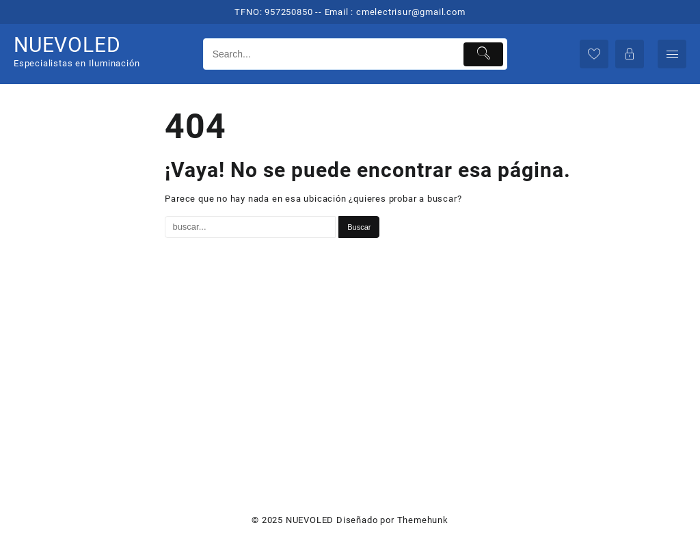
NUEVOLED (67, 45)
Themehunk (422, 520)
